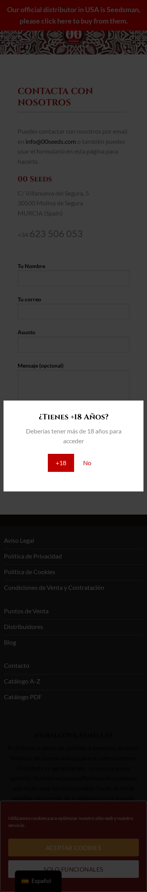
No (87, 462)
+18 (61, 462)
